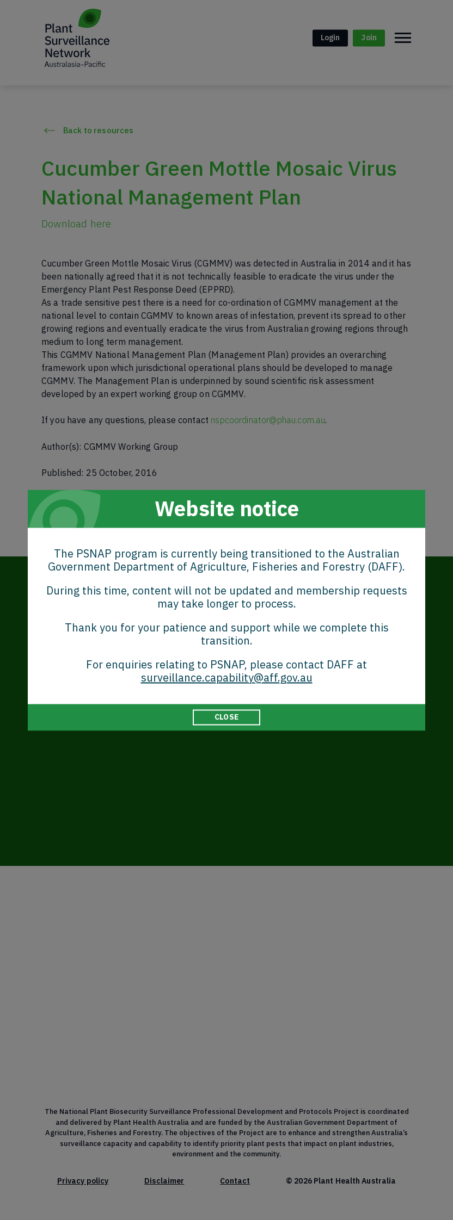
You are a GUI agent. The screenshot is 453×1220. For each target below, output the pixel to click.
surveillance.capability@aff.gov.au (227, 677)
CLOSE (226, 717)
